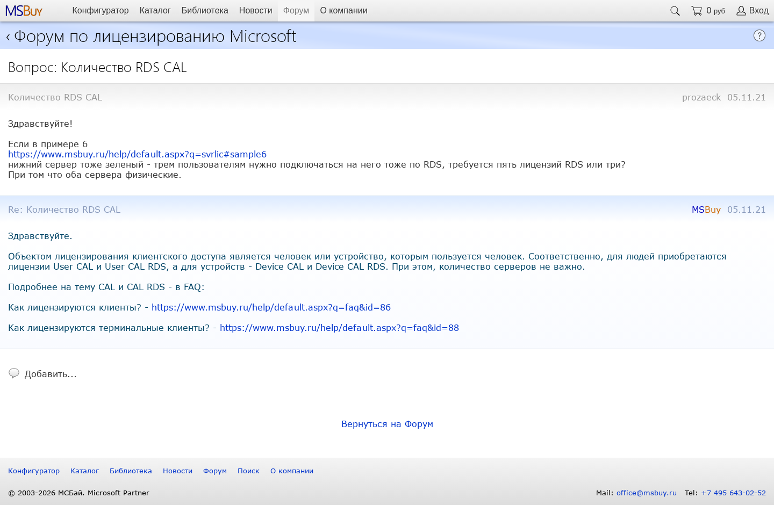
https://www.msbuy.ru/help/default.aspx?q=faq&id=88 (339, 327)
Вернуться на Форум (387, 424)
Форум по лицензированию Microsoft (155, 34)
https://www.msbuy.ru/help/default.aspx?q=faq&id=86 (271, 307)
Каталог (155, 10)
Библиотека (205, 10)
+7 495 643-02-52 (733, 492)
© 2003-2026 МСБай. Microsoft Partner (78, 492)
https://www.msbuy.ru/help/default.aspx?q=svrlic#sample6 (137, 154)
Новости (256, 10)
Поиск (249, 470)
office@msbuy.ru (647, 492)
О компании (343, 10)
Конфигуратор (100, 10)
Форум (296, 10)
